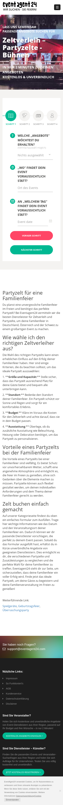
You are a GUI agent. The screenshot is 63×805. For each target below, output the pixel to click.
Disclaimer (11, 703)
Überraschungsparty (16, 610)
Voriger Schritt (31, 235)
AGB (8, 688)
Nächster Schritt (31, 249)
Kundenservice (14, 693)
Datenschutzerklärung (17, 698)
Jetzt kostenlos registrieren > (23, 772)
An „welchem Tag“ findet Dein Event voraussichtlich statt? (28, 208)
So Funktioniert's (14, 683)
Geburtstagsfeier (29, 606)
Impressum (11, 678)
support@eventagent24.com (26, 649)
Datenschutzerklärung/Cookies (28, 796)
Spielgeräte (10, 606)
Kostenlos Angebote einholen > (24, 735)
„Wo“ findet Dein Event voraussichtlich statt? (28, 174)
